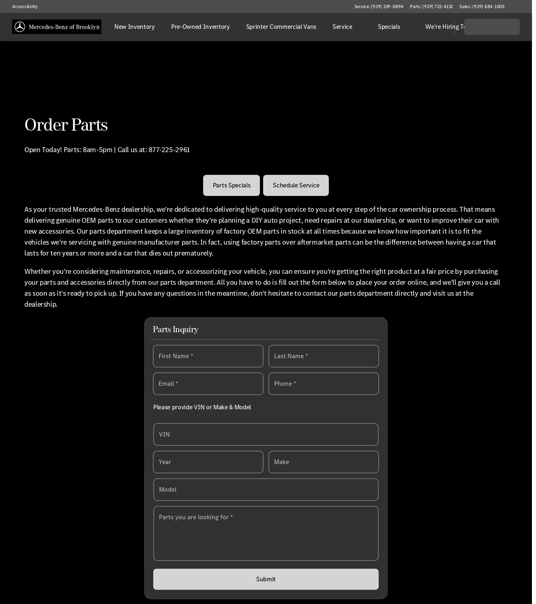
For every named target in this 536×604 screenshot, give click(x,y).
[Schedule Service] (296, 185)
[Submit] (266, 579)
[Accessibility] (21, 6)
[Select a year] (208, 462)
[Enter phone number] (323, 384)
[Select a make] (323, 462)
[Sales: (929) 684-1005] (482, 6)
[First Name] (208, 356)
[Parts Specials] (231, 185)
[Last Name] (323, 356)
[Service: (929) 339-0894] (379, 6)
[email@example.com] (208, 384)
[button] (522, 6)
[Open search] (437, 26)
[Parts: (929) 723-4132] (431, 6)
